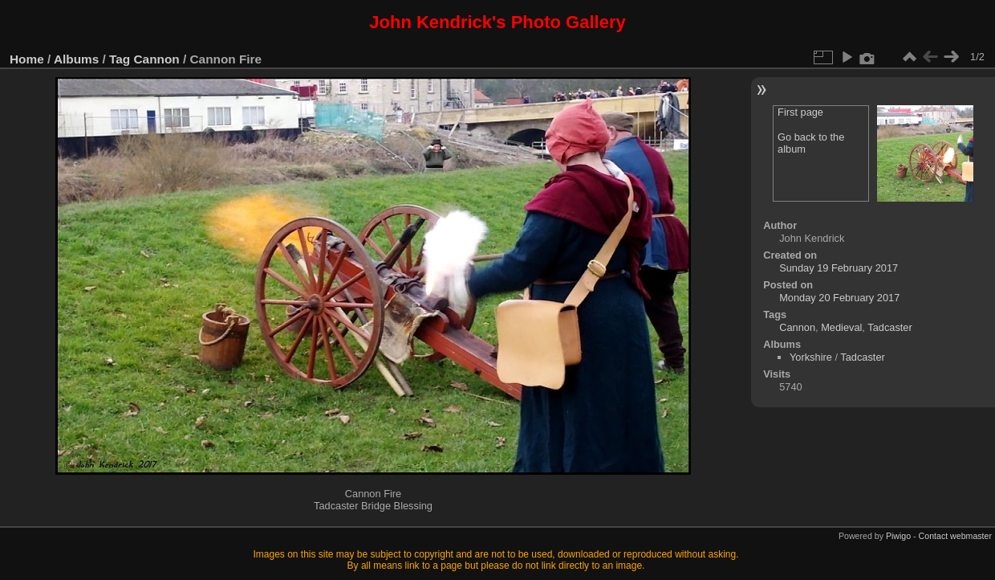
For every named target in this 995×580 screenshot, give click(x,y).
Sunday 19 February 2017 (838, 268)
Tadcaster (889, 327)
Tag (119, 59)
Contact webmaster (955, 536)
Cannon (157, 59)
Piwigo (898, 536)
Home (27, 59)
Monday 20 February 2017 (839, 298)
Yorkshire (811, 357)
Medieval (841, 327)
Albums (76, 59)
